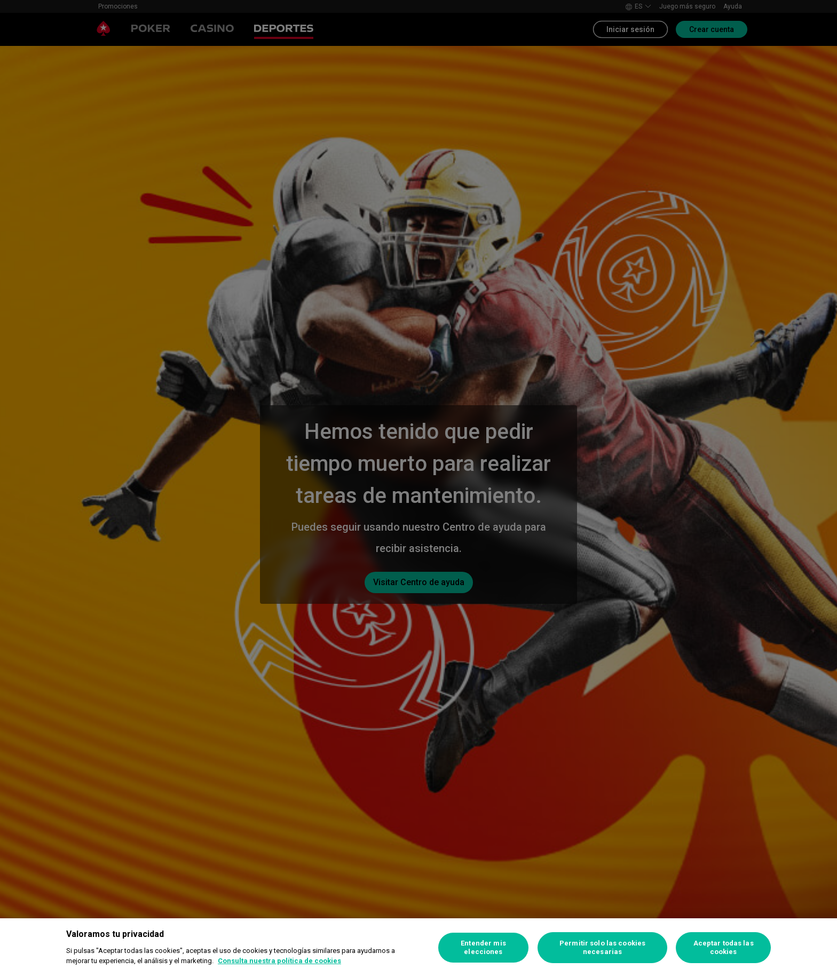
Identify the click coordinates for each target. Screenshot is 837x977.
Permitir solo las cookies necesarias (602, 947)
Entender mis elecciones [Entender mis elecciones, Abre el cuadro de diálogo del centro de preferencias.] (483, 947)
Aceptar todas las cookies (723, 947)
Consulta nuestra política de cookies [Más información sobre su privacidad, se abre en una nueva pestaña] (279, 961)
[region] (418, 947)
